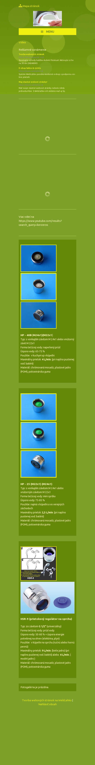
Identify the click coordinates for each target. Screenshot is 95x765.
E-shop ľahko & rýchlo (47, 70)
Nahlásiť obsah (47, 704)
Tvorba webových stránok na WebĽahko (47, 700)
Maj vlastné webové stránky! (47, 84)
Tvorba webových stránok (47, 56)
